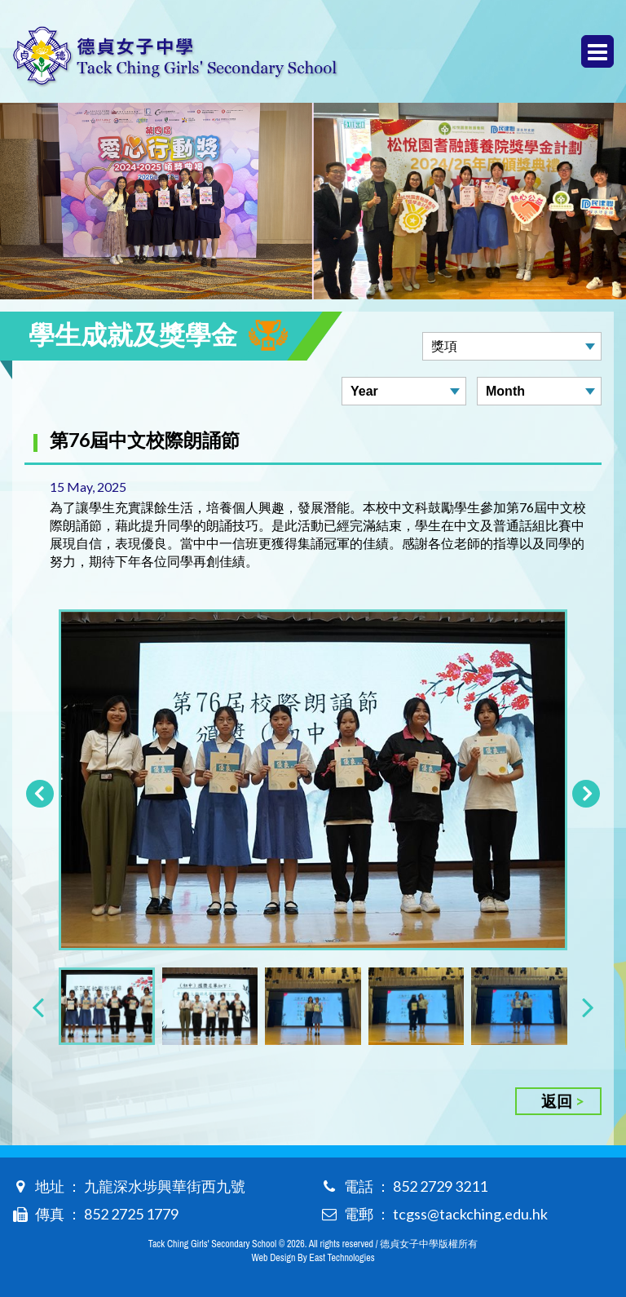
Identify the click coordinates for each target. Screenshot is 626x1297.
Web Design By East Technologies (312, 1257)
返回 (556, 1100)
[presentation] (38, 1006)
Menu (597, 52)
